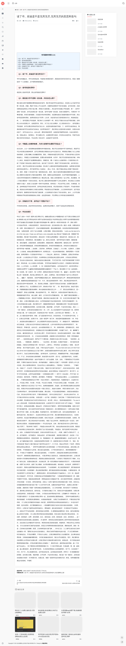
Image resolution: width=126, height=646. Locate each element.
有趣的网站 (44, 643)
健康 (46, 543)
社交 (38, 178)
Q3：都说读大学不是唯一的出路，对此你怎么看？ (32, 62)
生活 (68, 123)
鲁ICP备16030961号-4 (30, 643)
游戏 (43, 169)
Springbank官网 (102, 34)
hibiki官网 (100, 42)
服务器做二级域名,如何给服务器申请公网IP (71, 635)
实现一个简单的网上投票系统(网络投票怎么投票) (24, 635)
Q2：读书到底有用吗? (25, 60)
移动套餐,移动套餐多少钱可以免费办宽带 (48, 611)
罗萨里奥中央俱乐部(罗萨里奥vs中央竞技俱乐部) (48, 635)
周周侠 (17, 639)
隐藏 (53, 55)
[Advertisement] (48, 39)
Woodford (100, 49)
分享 (60, 225)
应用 (35, 138)
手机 (37, 169)
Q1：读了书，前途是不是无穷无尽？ (29, 58)
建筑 (21, 531)
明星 (68, 313)
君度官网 (100, 19)
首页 (17, 9)
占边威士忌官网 (102, 27)
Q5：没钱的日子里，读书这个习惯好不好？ (31, 66)
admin (35, 21)
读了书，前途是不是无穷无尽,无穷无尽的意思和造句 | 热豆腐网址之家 (44, 572)
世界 (41, 117)
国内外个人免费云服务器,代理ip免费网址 (25, 611)
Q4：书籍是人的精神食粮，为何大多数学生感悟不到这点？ (35, 64)
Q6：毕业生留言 (23, 68)
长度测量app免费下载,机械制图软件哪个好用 (71, 611)
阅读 (73, 79)
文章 (21, 9)
